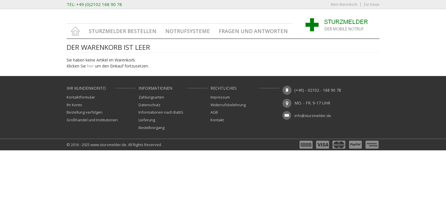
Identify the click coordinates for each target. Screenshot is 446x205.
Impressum (220, 97)
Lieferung (147, 119)
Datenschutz (149, 104)
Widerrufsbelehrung (228, 104)
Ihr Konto (74, 104)
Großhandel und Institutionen (92, 119)
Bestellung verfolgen (84, 112)
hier (90, 66)
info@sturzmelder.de (312, 115)
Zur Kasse (371, 4)
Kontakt (217, 119)
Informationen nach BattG (161, 112)
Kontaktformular (81, 97)
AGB (214, 112)
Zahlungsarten (151, 97)
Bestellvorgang (151, 127)
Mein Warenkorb (344, 4)
